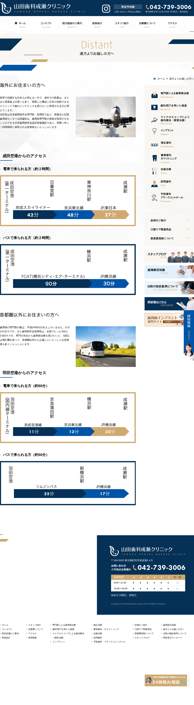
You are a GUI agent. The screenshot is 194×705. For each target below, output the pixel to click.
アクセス (172, 24)
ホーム (21, 24)
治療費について (147, 24)
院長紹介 (96, 24)
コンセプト (46, 24)
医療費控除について (169, 119)
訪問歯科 (169, 183)
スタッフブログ (142, 637)
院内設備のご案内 (10, 633)
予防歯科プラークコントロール (169, 197)
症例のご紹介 (141, 625)
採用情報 (32, 637)
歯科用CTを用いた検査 (63, 629)
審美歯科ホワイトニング (169, 158)
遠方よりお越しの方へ (173, 629)
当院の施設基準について (174, 633)
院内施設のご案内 (71, 24)
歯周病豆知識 (169, 625)
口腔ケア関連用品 (169, 107)
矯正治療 (169, 144)
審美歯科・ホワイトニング (106, 629)
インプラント (169, 132)
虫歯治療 (169, 171)
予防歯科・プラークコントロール (109, 642)
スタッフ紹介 (122, 24)
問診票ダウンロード (172, 637)
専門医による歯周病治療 (169, 95)
